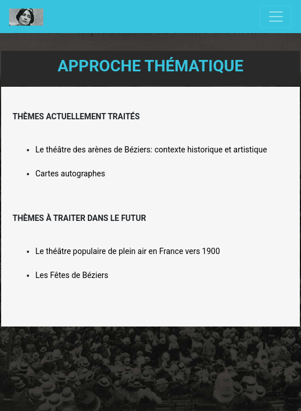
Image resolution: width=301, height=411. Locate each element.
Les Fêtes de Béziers (71, 275)
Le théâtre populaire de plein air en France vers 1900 (127, 251)
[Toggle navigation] (276, 16)
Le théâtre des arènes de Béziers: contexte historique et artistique (151, 149)
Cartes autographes (70, 173)
